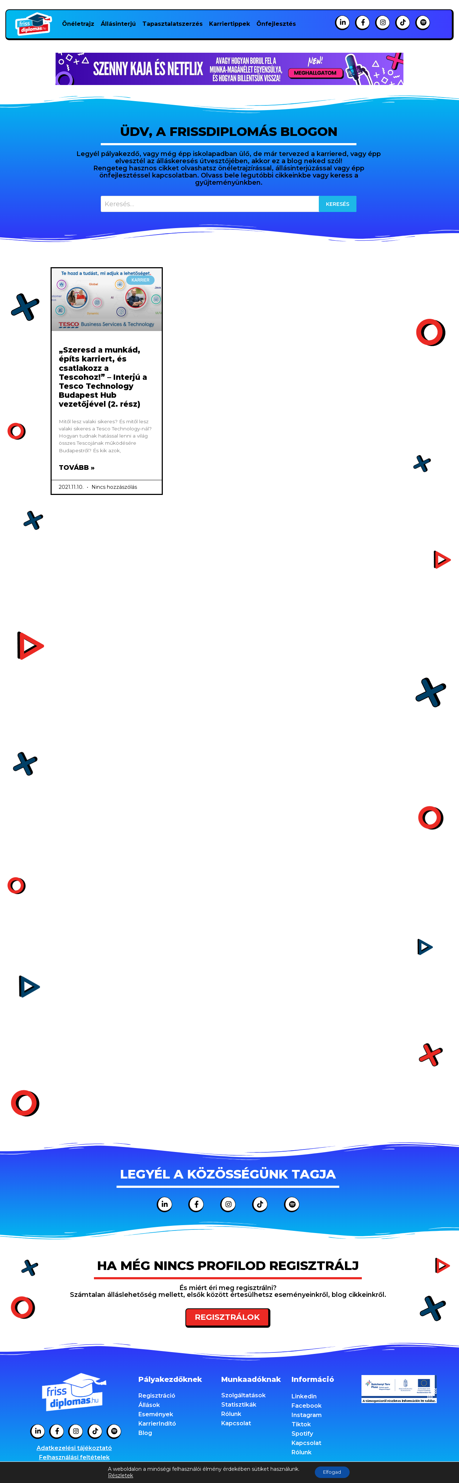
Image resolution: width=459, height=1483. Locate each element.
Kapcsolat (236, 1424)
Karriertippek (229, 23)
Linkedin (304, 1397)
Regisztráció (156, 1397)
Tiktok (301, 1425)
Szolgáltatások (243, 1396)
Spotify (302, 1435)
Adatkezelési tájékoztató (74, 1449)
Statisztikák (238, 1406)
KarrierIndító (157, 1425)
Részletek (117, 1475)
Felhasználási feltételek (74, 1458)
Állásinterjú (118, 23)
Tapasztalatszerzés (172, 23)
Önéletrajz (78, 23)
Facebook (307, 1407)
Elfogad (332, 1472)
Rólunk (231, 1415)
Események (155, 1415)
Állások (149, 1406)
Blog (145, 1434)
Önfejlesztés (276, 23)
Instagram (307, 1416)
